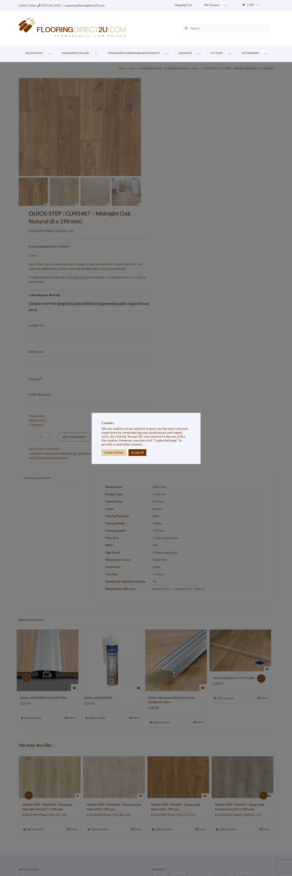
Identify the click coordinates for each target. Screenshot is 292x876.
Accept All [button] (137, 452)
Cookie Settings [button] (114, 452)
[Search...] (225, 28)
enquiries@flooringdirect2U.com (85, 5)
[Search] (186, 28)
